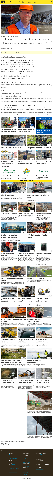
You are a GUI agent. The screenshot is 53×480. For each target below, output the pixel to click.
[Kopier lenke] (51, 48)
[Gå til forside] (4, 2)
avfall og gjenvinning (19, 441)
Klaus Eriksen (12, 454)
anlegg (12, 441)
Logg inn (41, 1)
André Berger (25, 458)
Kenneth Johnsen (39, 469)
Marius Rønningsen (26, 462)
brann (2, 441)
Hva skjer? (29, 2)
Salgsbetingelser (26, 469)
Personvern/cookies (13, 472)
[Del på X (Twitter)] (46, 48)
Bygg (19, 1)
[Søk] (51, 2)
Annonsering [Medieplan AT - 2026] (25, 472)
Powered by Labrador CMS (26, 478)
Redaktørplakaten (12, 469)
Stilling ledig (35, 2)
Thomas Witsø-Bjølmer (13, 458)
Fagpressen (13, 464)
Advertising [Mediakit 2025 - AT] (25, 474)
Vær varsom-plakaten (13, 468)
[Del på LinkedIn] (48, 48)
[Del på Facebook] (45, 48)
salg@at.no (27, 466)
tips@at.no (17, 460)
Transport (15, 1)
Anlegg (9, 1)
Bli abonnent (46, 1)
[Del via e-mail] (50, 48)
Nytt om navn (23, 2)
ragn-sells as (7, 441)
